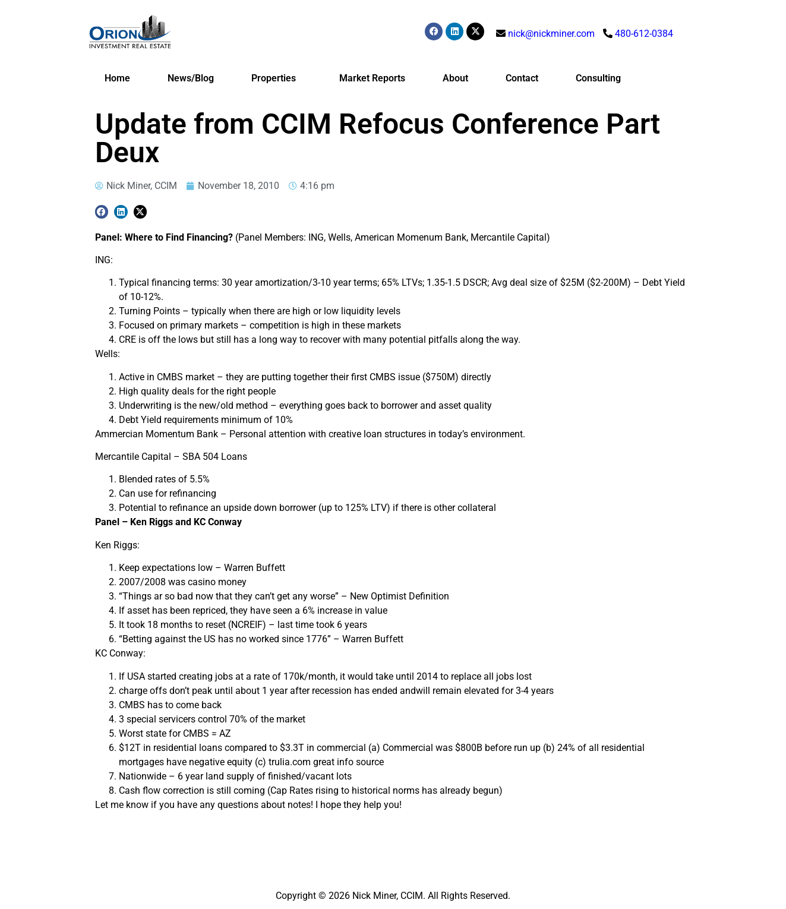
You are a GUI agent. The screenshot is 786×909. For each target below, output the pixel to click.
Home (117, 78)
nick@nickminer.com (551, 33)
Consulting (598, 78)
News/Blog (191, 78)
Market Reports (372, 78)
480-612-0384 (644, 33)
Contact (522, 78)
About (455, 78)
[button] (102, 212)
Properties (276, 78)
